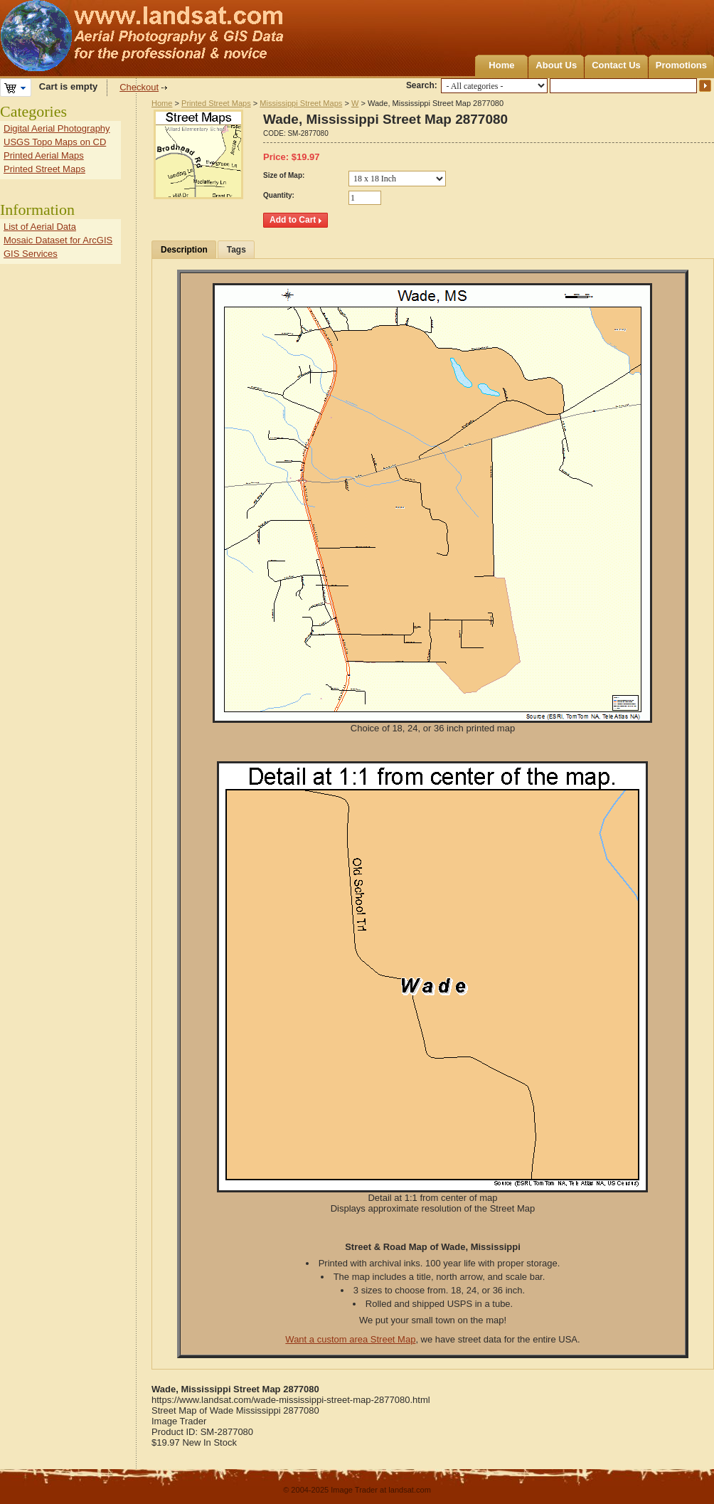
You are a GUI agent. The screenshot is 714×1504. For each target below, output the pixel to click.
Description (184, 250)
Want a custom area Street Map (350, 1339)
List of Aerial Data (40, 226)
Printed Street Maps (216, 103)
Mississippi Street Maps (301, 103)
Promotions (681, 65)
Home (501, 65)
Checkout (139, 87)
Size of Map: (283, 175)
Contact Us (616, 65)
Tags (236, 250)
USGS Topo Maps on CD (55, 142)
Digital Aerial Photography (57, 128)
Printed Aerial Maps (44, 155)
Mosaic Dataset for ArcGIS (58, 240)
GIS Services (31, 253)
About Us (556, 65)
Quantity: (278, 195)
